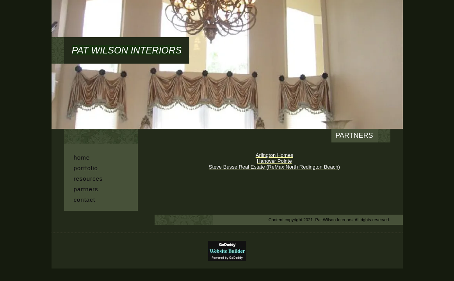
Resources (88, 178)
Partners (86, 189)
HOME (82, 157)
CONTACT (84, 199)
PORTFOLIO (86, 168)
